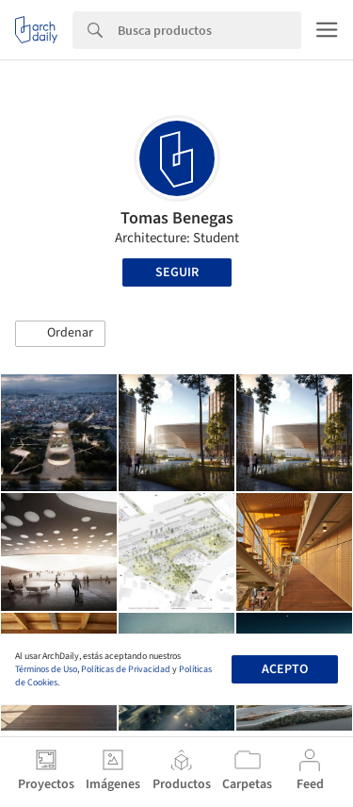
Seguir (177, 272)
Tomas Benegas (176, 218)
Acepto (285, 669)
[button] (60, 334)
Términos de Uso (46, 669)
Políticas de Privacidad (125, 669)
